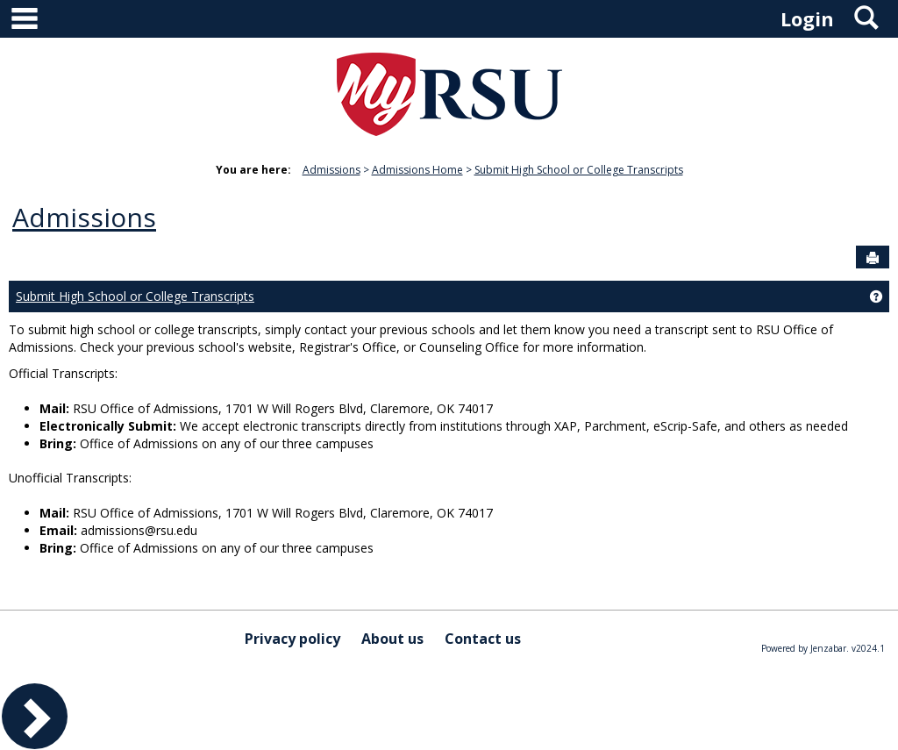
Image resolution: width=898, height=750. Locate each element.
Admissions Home (417, 169)
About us (392, 638)
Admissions (331, 169)
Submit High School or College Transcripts (578, 169)
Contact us (483, 638)
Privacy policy (292, 638)
